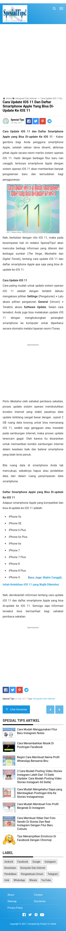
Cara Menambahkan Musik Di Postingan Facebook (35, 745)
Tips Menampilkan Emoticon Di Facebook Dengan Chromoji (36, 838)
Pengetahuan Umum (32, 874)
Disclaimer (40, 901)
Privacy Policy (15, 907)
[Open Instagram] (36, 915)
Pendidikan (10, 874)
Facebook (22, 861)
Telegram (53, 874)
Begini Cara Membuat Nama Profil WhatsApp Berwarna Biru (38, 759)
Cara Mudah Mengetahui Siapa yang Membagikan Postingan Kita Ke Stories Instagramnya (39, 793)
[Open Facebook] (24, 915)
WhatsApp (19, 880)
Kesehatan (10, 867)
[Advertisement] (33, 61)
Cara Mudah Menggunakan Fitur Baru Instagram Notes (37, 731)
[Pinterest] (42, 121)
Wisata (33, 880)
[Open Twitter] (30, 915)
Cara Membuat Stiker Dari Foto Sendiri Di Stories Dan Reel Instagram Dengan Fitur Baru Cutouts (36, 823)
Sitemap (12, 901)
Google (36, 861)
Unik (6, 880)
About (11, 894)
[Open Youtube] (42, 915)
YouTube (46, 880)
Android (8, 861)
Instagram (50, 861)
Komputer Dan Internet (44, 699)
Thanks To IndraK (48, 924)
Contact (38, 894)
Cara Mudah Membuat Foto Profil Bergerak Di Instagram (38, 806)
